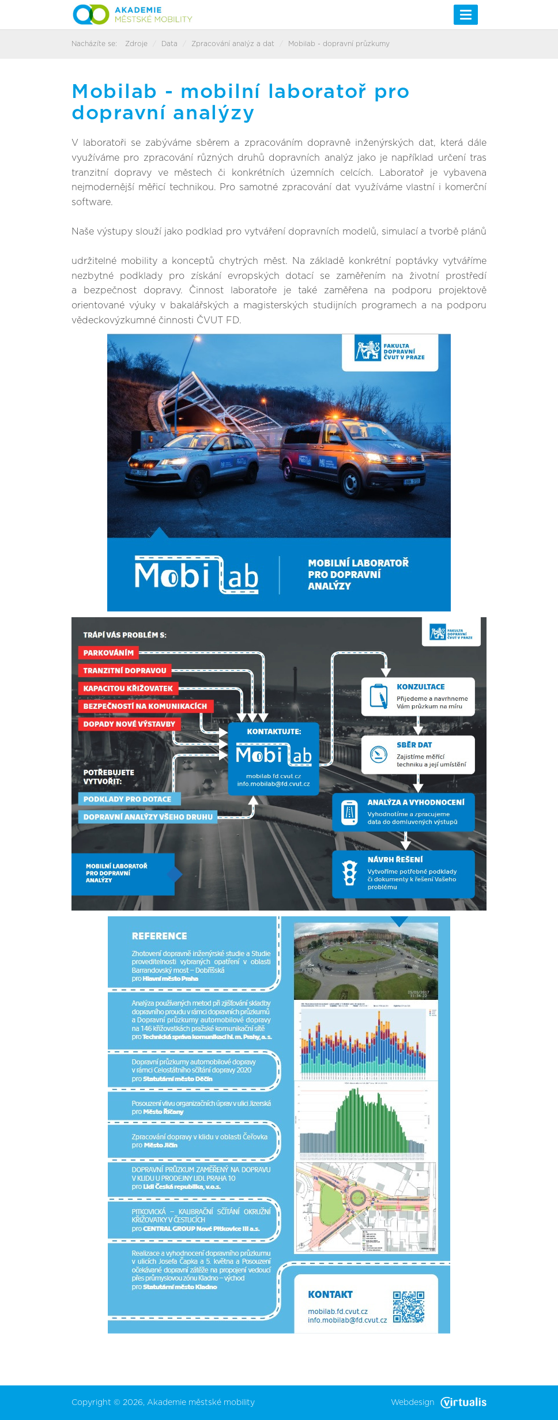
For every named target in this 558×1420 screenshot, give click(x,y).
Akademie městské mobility (201, 1403)
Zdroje (136, 43)
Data (169, 43)
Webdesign (439, 1403)
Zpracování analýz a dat (232, 43)
